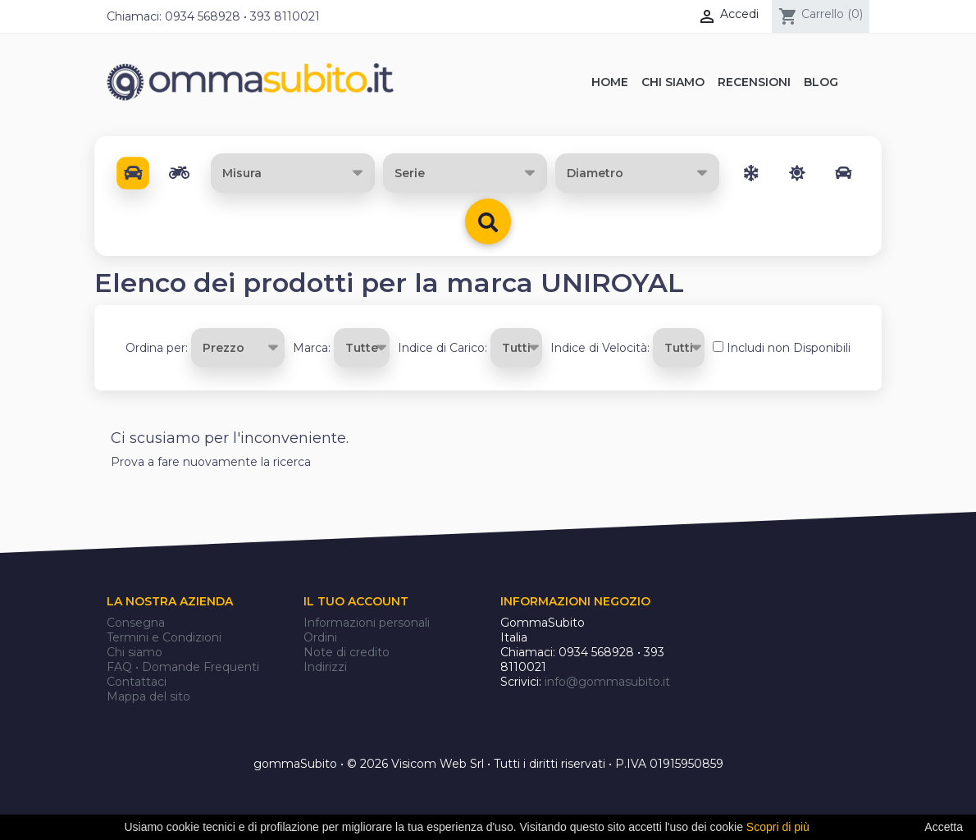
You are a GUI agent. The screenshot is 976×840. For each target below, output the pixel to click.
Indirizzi (325, 667)
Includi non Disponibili (789, 347)
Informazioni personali (366, 622)
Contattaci (136, 681)
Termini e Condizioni (164, 637)
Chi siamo (134, 652)
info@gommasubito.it (607, 681)
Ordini (320, 637)
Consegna (136, 622)
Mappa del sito (148, 696)
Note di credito (346, 652)
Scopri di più (778, 826)
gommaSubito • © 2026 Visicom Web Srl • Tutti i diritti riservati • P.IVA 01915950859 (488, 763)
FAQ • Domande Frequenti (183, 667)
